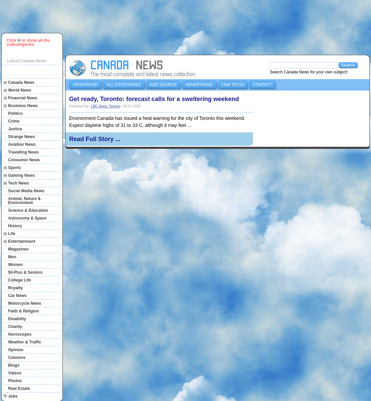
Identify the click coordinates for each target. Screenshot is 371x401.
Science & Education (28, 210)
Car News (17, 295)
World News (19, 90)
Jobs (13, 396)
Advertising (199, 85)
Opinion (15, 349)
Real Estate (19, 388)
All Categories (124, 85)
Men (12, 257)
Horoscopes (19, 334)
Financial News (22, 98)
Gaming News (21, 175)
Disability (17, 318)
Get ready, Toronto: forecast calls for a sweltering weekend (154, 99)
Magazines (18, 249)
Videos (14, 373)
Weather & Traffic (24, 342)
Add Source (163, 85)
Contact (262, 85)
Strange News (21, 136)
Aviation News (22, 144)
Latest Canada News (27, 61)
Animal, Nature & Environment (24, 200)
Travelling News (23, 152)
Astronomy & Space (27, 218)
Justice (15, 129)
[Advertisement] (96, 26)
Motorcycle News (24, 303)
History (15, 226)
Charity (15, 326)
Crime (14, 121)
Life (11, 233)
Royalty (15, 288)
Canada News (21, 82)
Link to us (233, 85)
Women (15, 264)
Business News (23, 105)
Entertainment (21, 241)
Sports (14, 167)
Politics (15, 113)
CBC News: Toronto (105, 106)
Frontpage (85, 85)
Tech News (18, 183)
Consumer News (24, 160)
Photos (15, 380)
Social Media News (26, 191)
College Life (19, 280)
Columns (16, 357)
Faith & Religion (23, 311)
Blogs (13, 365)
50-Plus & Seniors (25, 272)
